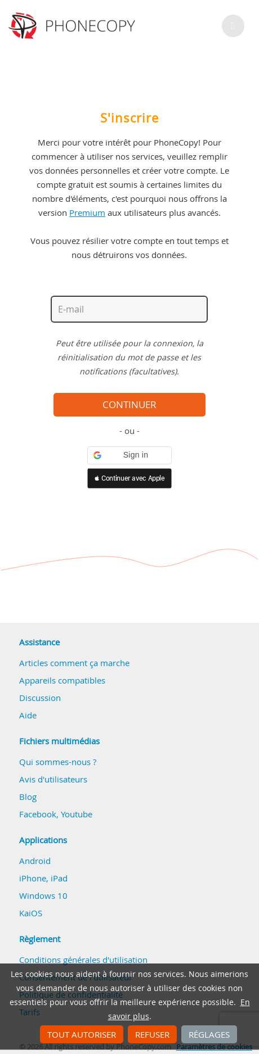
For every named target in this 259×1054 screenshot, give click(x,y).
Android (35, 860)
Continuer (129, 405)
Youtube (76, 814)
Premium (87, 212)
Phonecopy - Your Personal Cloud (73, 26)
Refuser (152, 1034)
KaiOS (30, 913)
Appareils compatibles (62, 680)
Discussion (40, 697)
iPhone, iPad (43, 878)
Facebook (37, 814)
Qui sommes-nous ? (57, 761)
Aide (28, 715)
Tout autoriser (81, 1034)
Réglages (209, 1034)
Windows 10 (43, 895)
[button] (129, 455)
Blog (28, 796)
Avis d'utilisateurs (53, 779)
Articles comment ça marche (74, 662)
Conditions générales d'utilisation (83, 959)
